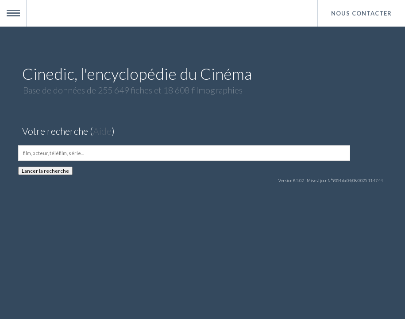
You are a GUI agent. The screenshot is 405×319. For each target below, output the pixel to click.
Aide (102, 131)
